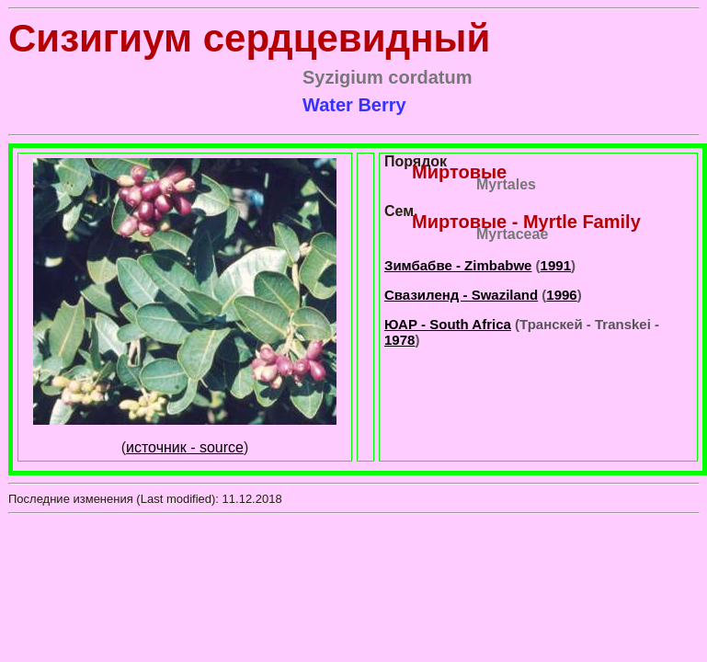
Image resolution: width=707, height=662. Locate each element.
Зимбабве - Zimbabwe (457, 265)
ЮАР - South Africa (447, 324)
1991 (556, 265)
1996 (561, 294)
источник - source (185, 447)
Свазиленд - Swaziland (461, 294)
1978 (399, 340)
